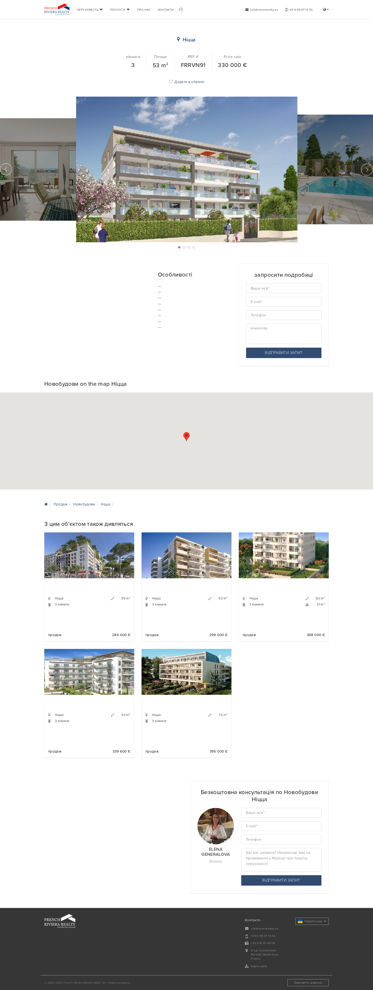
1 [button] (179, 247)
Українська (312, 921)
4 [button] (194, 247)
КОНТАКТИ (166, 9)
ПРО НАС (144, 9)
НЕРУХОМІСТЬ (90, 9)
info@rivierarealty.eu (261, 9)
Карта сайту (259, 966)
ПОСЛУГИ (120, 9)
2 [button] (184, 247)
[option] (186, 169)
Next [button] (367, 169)
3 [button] (189, 247)
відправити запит (283, 352)
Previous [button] (6, 169)
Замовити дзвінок (308, 983)
